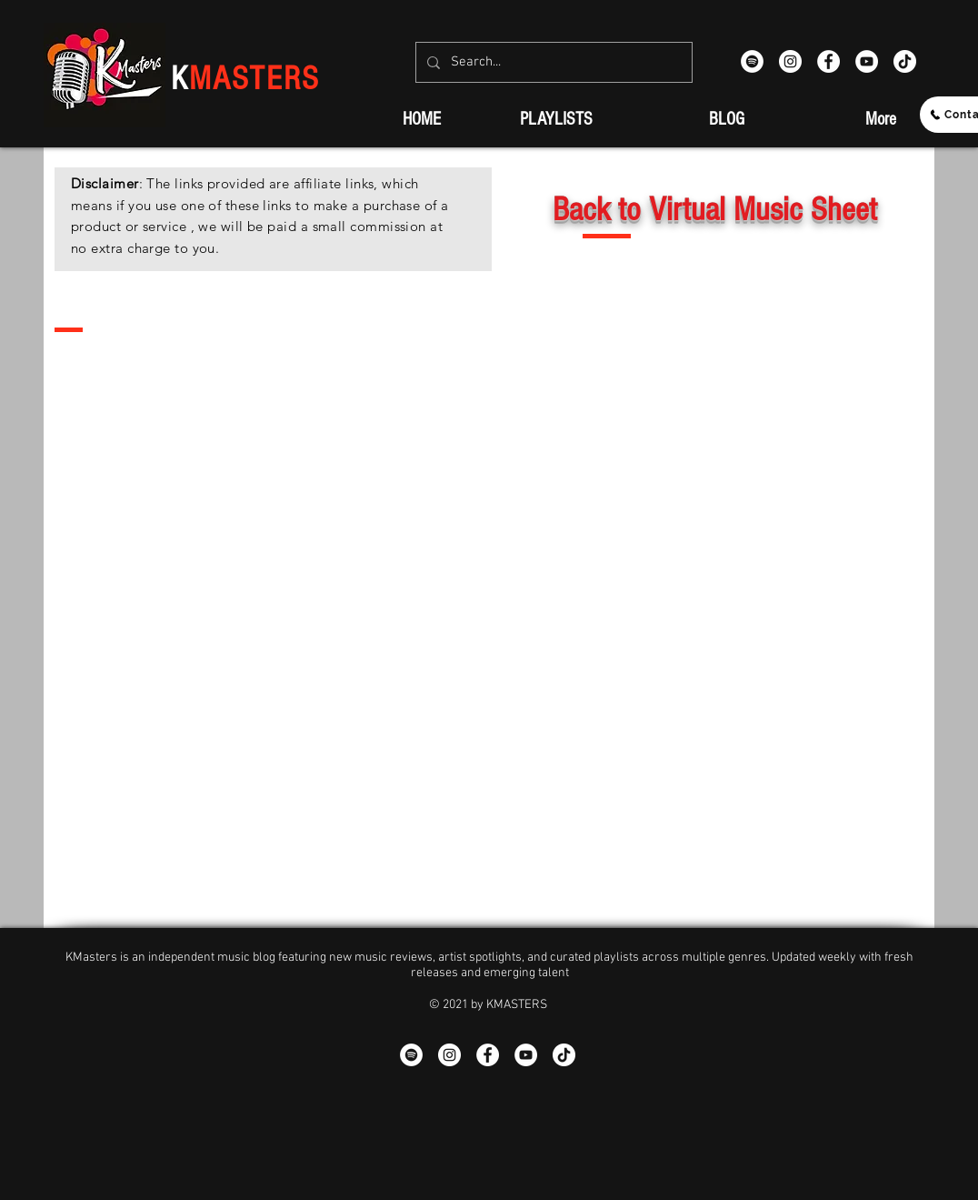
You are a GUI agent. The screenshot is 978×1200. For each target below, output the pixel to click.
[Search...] (552, 62)
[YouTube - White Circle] (866, 61)
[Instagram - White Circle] (790, 61)
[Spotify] (752, 61)
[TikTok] (904, 61)
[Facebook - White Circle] (828, 61)
